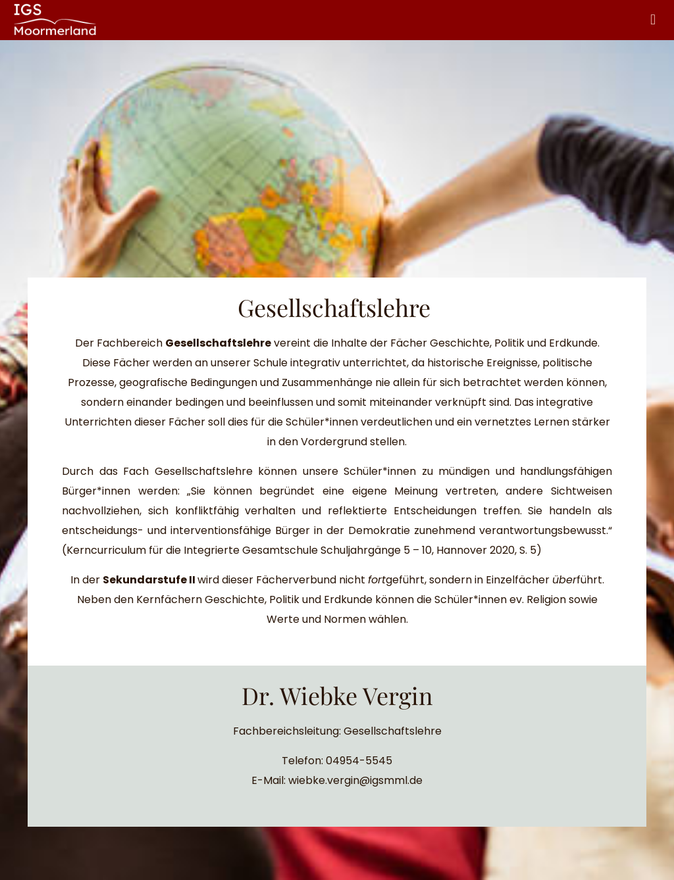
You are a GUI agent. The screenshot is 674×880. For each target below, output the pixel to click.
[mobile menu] (653, 20)
